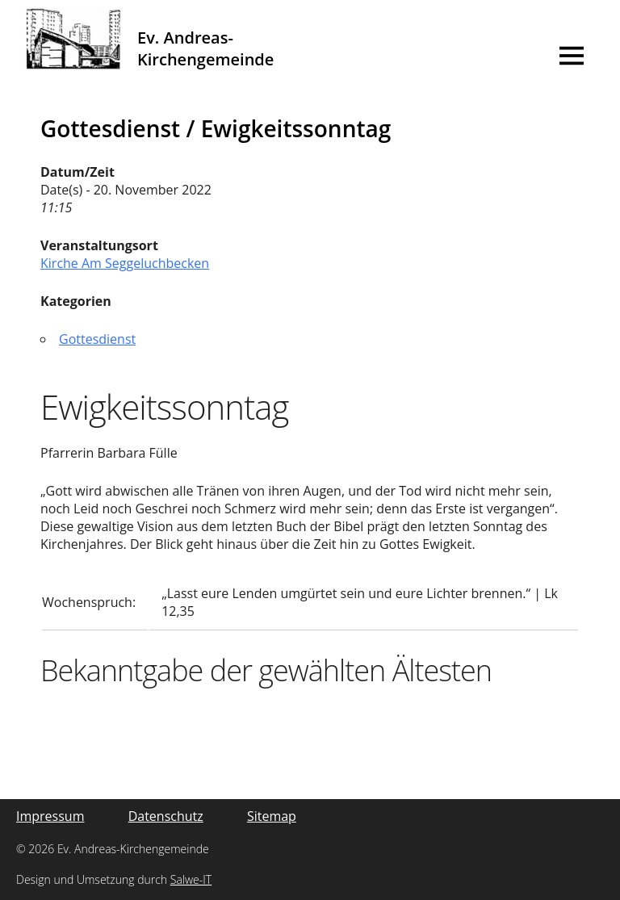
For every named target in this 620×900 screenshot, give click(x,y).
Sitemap (271, 816)
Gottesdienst (97, 339)
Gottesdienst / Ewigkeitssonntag (215, 128)
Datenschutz (165, 816)
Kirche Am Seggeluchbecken (124, 263)
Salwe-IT (191, 879)
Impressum (50, 816)
